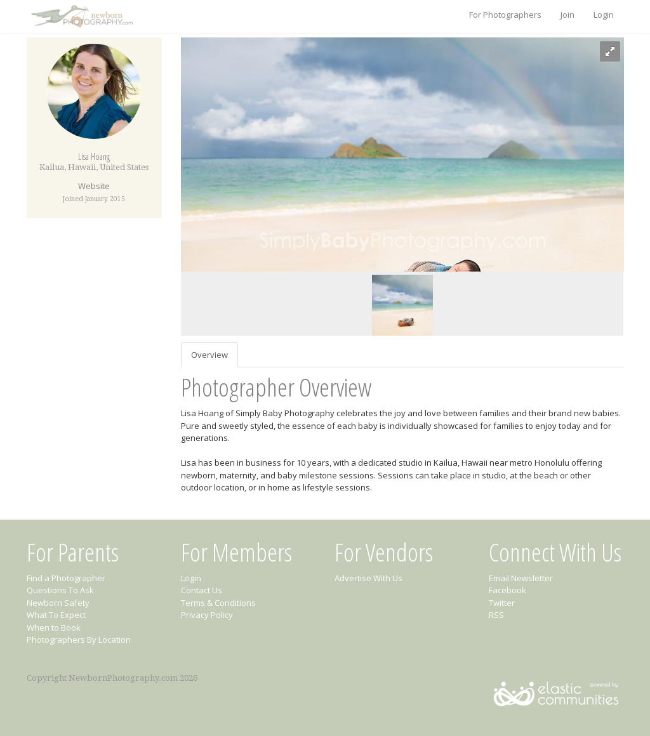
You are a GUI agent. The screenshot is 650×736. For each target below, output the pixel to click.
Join (567, 14)
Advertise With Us (368, 578)
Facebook (507, 590)
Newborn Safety (58, 602)
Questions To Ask (60, 590)
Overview (209, 354)
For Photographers (505, 14)
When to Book (54, 627)
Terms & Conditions (218, 602)
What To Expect (56, 615)
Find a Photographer (66, 578)
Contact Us (201, 590)
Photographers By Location (79, 639)
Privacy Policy (207, 615)
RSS (496, 615)
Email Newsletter (521, 578)
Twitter (502, 602)
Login (604, 14)
